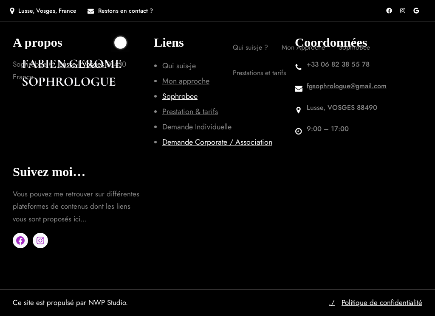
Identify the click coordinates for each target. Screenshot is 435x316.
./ (332, 302)
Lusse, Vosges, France (47, 10)
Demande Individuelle (197, 126)
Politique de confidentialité (382, 302)
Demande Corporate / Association (217, 142)
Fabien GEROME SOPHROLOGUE (72, 72)
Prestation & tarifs (190, 111)
